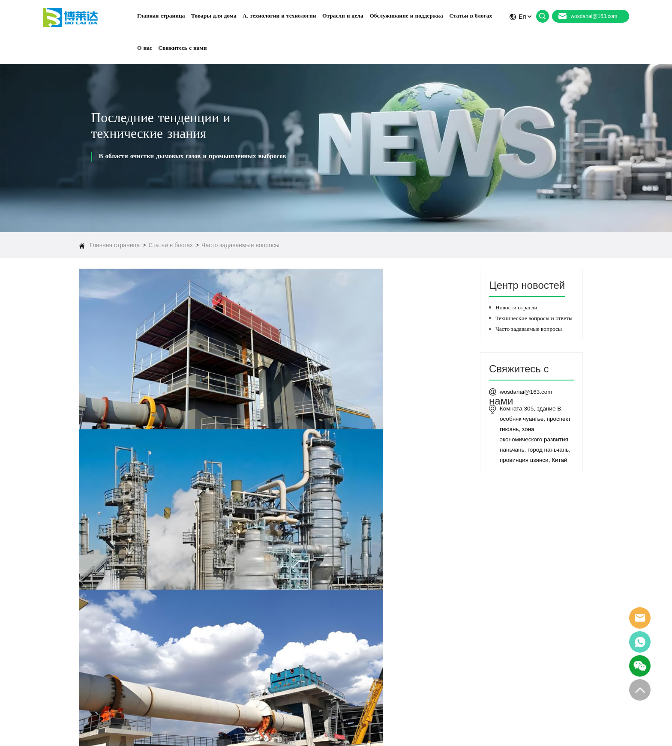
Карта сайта (562, 732)
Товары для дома (390, 605)
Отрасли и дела (389, 630)
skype (640, 666)
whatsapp (640, 642)
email (640, 618)
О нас (377, 669)
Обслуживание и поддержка (403, 643)
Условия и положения (502, 732)
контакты (380, 682)
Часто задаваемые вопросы (240, 245)
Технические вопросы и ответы (534, 318)
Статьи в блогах (170, 245)
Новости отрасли (516, 307)
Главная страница (115, 245)
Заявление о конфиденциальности (406, 732)
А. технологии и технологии (402, 617)
